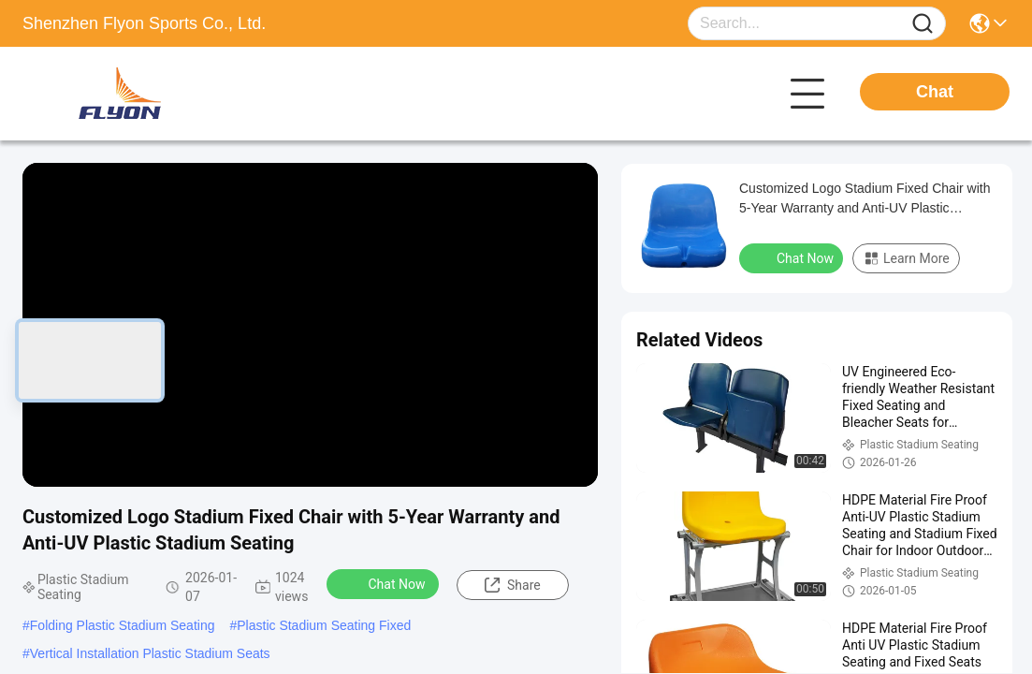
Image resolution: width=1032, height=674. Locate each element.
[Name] (922, 24)
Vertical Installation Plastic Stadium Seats (150, 653)
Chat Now (385, 583)
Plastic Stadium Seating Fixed (324, 625)
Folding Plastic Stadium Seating (122, 625)
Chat (934, 91)
